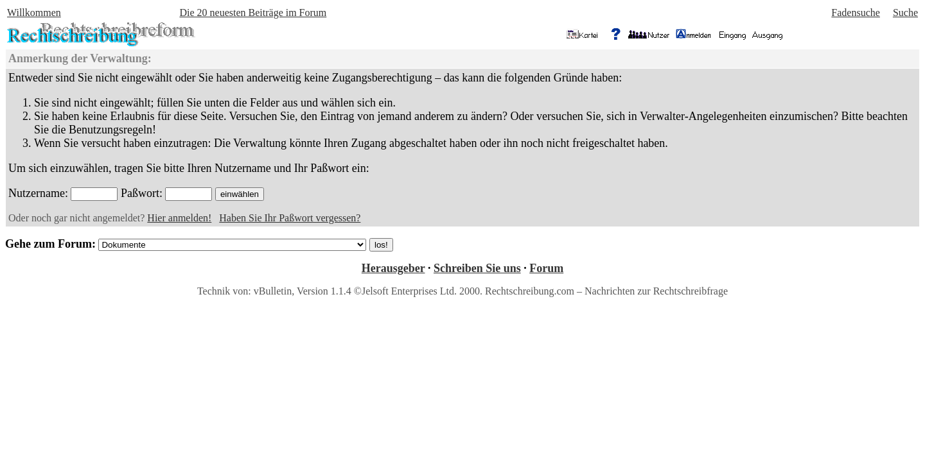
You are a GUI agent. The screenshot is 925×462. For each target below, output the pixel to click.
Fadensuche (855, 12)
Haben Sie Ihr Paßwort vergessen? (289, 217)
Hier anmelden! (179, 217)
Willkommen (34, 12)
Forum (546, 268)
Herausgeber (393, 268)
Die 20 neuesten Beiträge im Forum (252, 12)
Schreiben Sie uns (477, 268)
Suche (905, 12)
